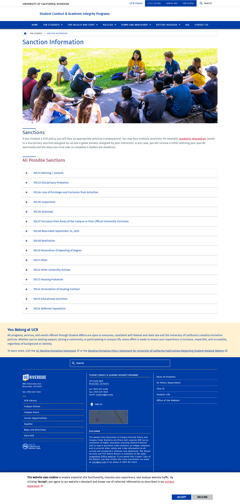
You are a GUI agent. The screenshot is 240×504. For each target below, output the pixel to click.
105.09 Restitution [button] (44, 240)
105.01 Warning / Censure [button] (48, 172)
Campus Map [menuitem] (172, 3)
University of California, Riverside (45, 4)
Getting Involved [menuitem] (166, 25)
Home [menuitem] (35, 25)
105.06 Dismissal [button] (43, 211)
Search (208, 3)
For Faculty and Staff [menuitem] (81, 25)
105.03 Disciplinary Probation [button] (51, 182)
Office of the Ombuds (168, 400)
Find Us (108, 413)
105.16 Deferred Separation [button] (49, 308)
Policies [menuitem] (108, 25)
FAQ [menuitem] (187, 25)
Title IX (161, 388)
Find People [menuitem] (188, 3)
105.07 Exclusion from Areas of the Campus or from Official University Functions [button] (80, 221)
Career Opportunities (35, 418)
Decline (202, 497)
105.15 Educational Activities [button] (50, 298)
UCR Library (30, 400)
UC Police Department (169, 382)
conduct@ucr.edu (104, 394)
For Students (36, 33)
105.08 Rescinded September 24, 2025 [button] (56, 230)
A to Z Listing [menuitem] (154, 3)
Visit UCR (29, 435)
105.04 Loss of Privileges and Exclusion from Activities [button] (65, 192)
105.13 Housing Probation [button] (48, 279)
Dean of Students (166, 377)
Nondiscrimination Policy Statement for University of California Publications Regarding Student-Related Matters (156, 350)
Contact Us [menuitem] (201, 25)
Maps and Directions (35, 430)
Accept (181, 497)
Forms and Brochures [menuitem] (134, 25)
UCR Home (136, 3)
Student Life (163, 394)
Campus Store (31, 412)
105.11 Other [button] (40, 260)
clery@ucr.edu (99, 462)
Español (28, 424)
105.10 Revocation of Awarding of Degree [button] (57, 250)
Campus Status (32, 406)
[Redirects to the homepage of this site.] (25, 33)
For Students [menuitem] (51, 25)
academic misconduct (192, 138)
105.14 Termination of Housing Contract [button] (56, 289)
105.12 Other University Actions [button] (51, 269)
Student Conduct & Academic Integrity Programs (90, 13)
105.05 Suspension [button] (44, 201)
